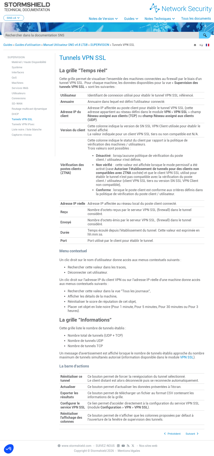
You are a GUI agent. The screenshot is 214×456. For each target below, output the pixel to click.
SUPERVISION (99, 44)
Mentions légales (129, 450)
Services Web (20, 88)
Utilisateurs (18, 93)
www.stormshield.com (74, 445)
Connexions (19, 98)
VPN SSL (187, 357)
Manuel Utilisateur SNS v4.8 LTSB (65, 44)
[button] (205, 35)
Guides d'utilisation (28, 44)
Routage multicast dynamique (29, 108)
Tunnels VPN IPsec (23, 124)
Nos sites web (148, 445)
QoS (14, 77)
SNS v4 (14, 17)
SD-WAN (17, 103)
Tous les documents (196, 19)
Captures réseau (22, 134)
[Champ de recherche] (107, 35)
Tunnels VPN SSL (22, 119)
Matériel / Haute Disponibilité (29, 62)
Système (17, 67)
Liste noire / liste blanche (27, 129)
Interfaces (18, 72)
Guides (129, 19)
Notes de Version (101, 19)
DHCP (15, 114)
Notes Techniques (158, 19)
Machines (17, 82)
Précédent (174, 433)
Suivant (190, 433)
